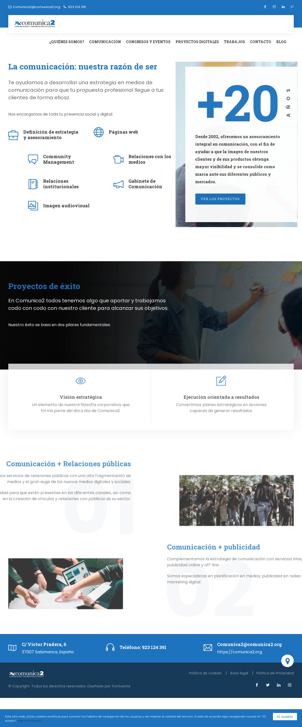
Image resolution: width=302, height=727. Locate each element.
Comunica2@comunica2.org (36, 7)
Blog (281, 41)
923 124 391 (154, 647)
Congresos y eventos (148, 41)
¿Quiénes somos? (66, 41)
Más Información (29, 720)
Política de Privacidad (275, 673)
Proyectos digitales (197, 41)
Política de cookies (206, 673)
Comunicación (105, 41)
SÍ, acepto (285, 716)
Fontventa (121, 686)
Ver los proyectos (227, 199)
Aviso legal (239, 673)
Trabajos (234, 41)
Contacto (260, 41)
